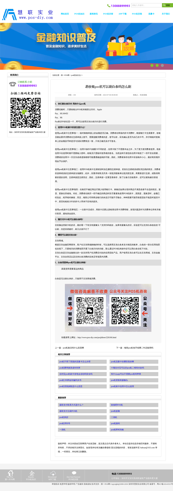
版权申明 (71, 484)
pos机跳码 (115, 423)
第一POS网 (65, 75)
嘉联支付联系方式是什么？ (71, 405)
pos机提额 (115, 411)
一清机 (62, 430)
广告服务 (79, 484)
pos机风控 (63, 417)
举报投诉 (55, 484)
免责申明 (63, 484)
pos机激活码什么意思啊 (73, 348)
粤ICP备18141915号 (165, 484)
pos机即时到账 (117, 430)
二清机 (114, 417)
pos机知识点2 (76, 75)
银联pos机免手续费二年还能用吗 (138, 348)
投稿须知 (87, 484)
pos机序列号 (64, 423)
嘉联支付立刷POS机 (68, 411)
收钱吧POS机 (117, 405)
